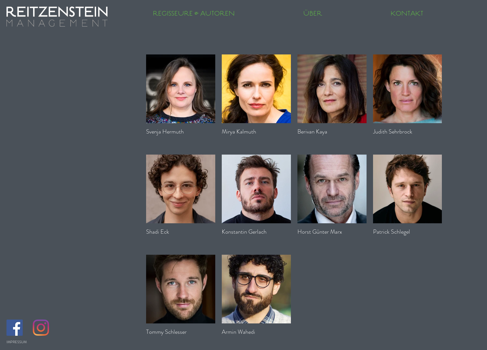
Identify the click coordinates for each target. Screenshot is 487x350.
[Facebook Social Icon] (14, 328)
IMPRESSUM (16, 341)
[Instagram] (41, 328)
